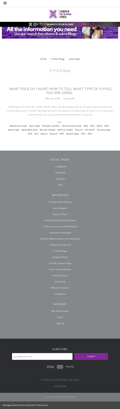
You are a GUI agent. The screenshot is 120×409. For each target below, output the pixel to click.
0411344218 (60, 386)
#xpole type (72, 133)
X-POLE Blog (57, 58)
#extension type (18, 125)
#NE (86, 125)
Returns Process (60, 287)
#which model (65, 129)
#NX (106, 125)
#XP (62, 133)
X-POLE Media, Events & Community (60, 238)
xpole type (74, 58)
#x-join (79, 129)
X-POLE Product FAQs (60, 263)
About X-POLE (60, 214)
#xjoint (54, 133)
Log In (60, 317)
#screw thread (47, 129)
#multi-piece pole (72, 125)
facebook (60, 172)
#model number (51, 125)
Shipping (60, 281)
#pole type (13, 129)
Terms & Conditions (60, 269)
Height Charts (60, 257)
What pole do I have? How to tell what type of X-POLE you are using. (60, 91)
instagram (60, 166)
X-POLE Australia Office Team (60, 220)
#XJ (36, 133)
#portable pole (30, 129)
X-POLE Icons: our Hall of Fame (60, 226)
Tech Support (60, 208)
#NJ (92, 125)
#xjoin (44, 133)
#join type (34, 125)
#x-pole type (103, 129)
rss (60, 184)
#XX (90, 133)
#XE (30, 133)
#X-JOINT (90, 129)
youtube (60, 178)
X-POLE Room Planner (60, 202)
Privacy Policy (60, 275)
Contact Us (60, 293)
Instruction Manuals (60, 232)
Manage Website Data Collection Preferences (25, 405)
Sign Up (60, 323)
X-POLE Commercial (60, 244)
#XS (83, 133)
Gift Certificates (60, 311)
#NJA (99, 125)
